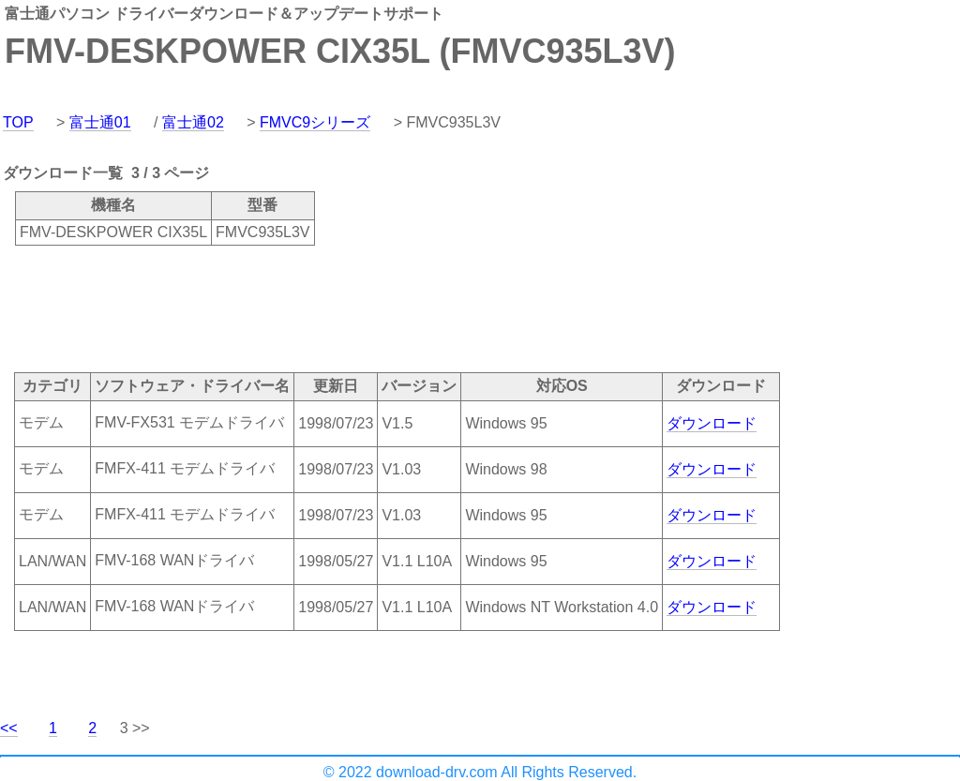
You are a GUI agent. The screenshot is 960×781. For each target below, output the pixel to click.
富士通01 (100, 122)
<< (9, 728)
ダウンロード (712, 423)
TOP (18, 122)
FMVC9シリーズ (315, 122)
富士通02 (193, 122)
